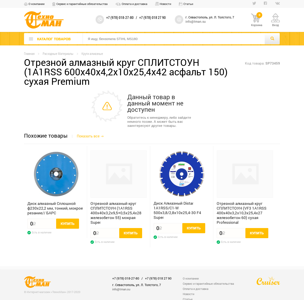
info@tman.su (195, 21)
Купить (68, 224)
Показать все (88, 136)
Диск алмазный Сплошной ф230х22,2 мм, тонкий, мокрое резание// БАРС (55, 208)
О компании (36, 4)
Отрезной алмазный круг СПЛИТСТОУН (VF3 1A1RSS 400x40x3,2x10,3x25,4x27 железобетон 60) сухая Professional (242, 213)
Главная (29, 53)
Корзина (256, 20)
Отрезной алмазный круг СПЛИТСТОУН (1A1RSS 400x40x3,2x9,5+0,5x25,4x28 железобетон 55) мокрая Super (115, 213)
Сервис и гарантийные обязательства (82, 4)
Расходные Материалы (58, 53)
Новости (165, 4)
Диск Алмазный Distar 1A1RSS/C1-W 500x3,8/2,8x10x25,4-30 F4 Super (177, 210)
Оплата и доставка (134, 4)
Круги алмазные (92, 53)
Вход (275, 25)
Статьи (188, 4)
